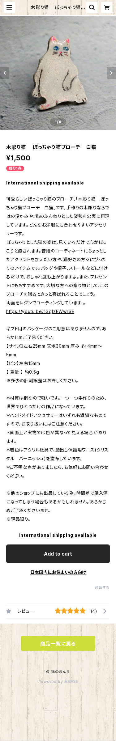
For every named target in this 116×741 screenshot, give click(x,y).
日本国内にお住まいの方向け (58, 572)
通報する (102, 587)
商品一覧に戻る (58, 644)
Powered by (58, 681)
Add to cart (58, 554)
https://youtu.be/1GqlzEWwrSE (40, 311)
